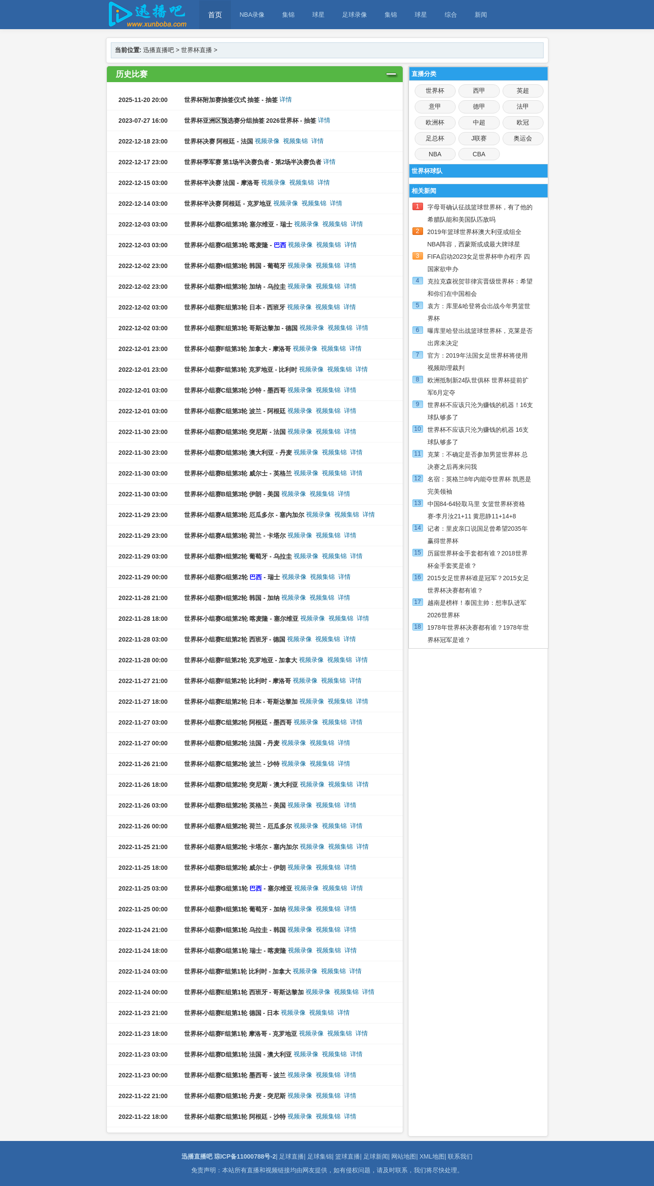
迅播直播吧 (158, 49)
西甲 (479, 90)
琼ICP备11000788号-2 (245, 1156)
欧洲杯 (435, 122)
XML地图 (432, 1156)
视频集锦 (295, 140)
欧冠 (523, 122)
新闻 (481, 14)
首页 (215, 15)
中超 (479, 122)
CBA (479, 154)
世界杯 (435, 90)
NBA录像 (252, 14)
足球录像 (354, 14)
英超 (523, 90)
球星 (318, 14)
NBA (435, 154)
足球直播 (291, 1156)
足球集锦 (319, 1156)
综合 (451, 14)
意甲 (435, 106)
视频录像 (267, 140)
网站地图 (403, 1156)
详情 (286, 99)
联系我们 (460, 1156)
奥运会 (523, 138)
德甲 (479, 106)
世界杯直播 (196, 49)
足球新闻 (375, 1156)
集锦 (288, 14)
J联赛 (479, 138)
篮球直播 (347, 1156)
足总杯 (435, 138)
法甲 (523, 106)
